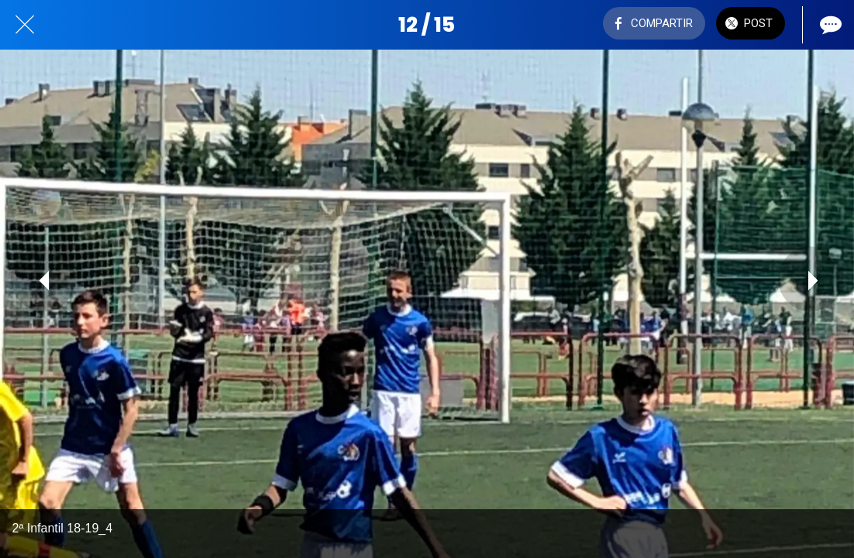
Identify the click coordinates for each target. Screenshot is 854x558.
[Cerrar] (24, 25)
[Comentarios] (829, 24)
